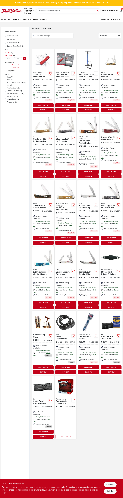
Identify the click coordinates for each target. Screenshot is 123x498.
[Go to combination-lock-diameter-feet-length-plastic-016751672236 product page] (65, 343)
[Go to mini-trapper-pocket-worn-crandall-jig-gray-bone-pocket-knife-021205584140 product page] (111, 213)
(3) (10, 80)
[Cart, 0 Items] (121, 11)
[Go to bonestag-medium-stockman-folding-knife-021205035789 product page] (111, 81)
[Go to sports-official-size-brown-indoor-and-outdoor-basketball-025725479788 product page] (65, 408)
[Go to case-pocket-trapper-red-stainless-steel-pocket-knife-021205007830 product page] (111, 146)
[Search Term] (68, 11)
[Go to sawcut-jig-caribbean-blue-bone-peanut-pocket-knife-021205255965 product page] (43, 278)
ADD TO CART (43, 105)
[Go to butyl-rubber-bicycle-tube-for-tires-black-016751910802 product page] (43, 408)
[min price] (9, 58)
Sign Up (114, 11)
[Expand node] (5, 70)
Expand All (15, 67)
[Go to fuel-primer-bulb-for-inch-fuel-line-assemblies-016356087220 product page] (111, 278)
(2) (16, 84)
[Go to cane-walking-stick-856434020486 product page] (43, 343)
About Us (105, 19)
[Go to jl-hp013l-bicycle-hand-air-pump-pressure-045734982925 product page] (88, 81)
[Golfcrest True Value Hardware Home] (11, 11)
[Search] (98, 11)
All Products (11, 39)
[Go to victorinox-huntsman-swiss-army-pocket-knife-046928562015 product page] (43, 81)
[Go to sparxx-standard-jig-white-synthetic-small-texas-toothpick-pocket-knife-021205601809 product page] (88, 278)
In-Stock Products (13, 42)
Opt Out (110, 491)
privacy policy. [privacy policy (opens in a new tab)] (39, 490)
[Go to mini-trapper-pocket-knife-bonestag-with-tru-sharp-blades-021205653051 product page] (88, 146)
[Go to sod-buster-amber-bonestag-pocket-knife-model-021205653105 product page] (43, 213)
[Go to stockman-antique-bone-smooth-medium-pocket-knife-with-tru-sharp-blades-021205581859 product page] (43, 146)
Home (3, 19)
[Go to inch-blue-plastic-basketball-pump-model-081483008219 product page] (88, 343)
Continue (110, 484)
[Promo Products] (5, 36)
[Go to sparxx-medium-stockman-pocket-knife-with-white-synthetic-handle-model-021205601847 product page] (65, 278)
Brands (43, 19)
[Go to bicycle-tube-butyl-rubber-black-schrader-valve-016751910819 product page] (111, 343)
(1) (13, 88)
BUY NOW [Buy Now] (43, 110)
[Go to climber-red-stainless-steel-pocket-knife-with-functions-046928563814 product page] (65, 81)
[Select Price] (24, 58)
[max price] (18, 58)
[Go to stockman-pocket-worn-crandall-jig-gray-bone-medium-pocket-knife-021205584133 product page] (65, 146)
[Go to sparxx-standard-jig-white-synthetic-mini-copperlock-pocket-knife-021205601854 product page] (88, 213)
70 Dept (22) (10, 70)
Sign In (105, 11)
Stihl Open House (30, 19)
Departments (13, 19)
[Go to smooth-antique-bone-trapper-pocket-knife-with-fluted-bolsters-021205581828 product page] (65, 213)
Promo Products (12, 35)
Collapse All (15, 65)
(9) (10, 77)
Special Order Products (15, 46)
